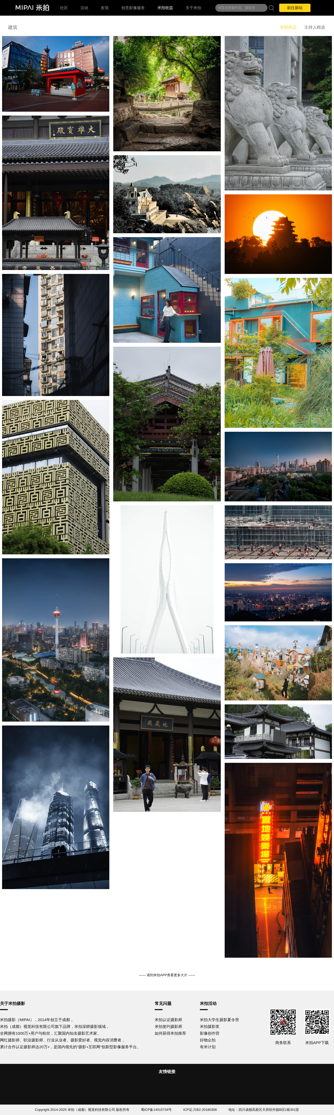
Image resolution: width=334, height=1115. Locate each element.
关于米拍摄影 (12, 1003)
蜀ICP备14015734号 (156, 1110)
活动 (84, 7)
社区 (64, 7)
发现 (105, 7)
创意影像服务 (133, 7)
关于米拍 (193, 7)
